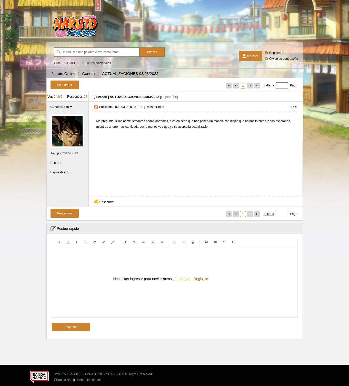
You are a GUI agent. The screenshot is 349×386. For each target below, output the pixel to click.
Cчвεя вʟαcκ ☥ (61, 107)
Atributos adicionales (97, 63)
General (89, 73)
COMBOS (71, 63)
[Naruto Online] (75, 37)
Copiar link (169, 97)
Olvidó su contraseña (283, 59)
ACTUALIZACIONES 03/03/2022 (130, 73)
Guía (57, 63)
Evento (101, 97)
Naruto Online (64, 73)
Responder (107, 202)
